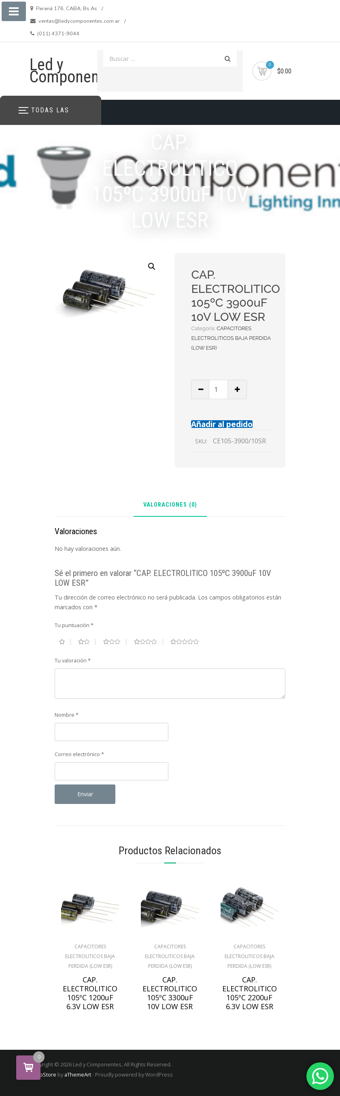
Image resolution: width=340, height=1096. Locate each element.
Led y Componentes (74, 70)
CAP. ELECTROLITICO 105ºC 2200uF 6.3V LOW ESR (249, 993)
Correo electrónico (79, 754)
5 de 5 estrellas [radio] (187, 642)
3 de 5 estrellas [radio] (115, 642)
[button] (151, 266)
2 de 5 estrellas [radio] (87, 642)
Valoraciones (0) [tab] (170, 505)
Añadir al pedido (222, 424)
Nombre (67, 714)
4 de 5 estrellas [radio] (148, 642)
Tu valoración (73, 660)
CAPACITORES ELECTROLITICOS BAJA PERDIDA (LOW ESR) (230, 338)
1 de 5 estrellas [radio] (65, 642)
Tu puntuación (74, 625)
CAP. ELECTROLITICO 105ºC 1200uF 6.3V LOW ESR (90, 993)
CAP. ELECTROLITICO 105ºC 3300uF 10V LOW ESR (169, 993)
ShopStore (43, 1074)
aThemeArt (77, 1074)
